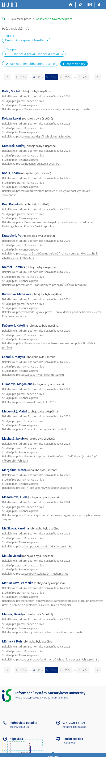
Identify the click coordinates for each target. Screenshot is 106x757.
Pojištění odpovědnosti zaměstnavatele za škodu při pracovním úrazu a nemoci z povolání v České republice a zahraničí (52, 603)
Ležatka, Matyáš (13, 357)
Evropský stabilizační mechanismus (46, 573)
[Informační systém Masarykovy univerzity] (9, 4)
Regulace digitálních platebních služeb (47, 136)
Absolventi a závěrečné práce (54, 19)
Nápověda (16, 738)
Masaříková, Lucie (14, 497)
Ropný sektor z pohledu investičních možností (53, 632)
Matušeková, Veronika (17, 583)
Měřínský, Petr (12, 641)
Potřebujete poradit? (23, 722)
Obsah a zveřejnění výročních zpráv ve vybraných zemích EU (61, 659)
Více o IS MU (22, 697)
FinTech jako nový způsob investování (48, 488)
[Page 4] (7, 77)
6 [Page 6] (65, 77)
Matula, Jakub (12, 556)
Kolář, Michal (11, 91)
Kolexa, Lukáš (12, 118)
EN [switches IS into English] (89, 4)
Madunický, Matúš (14, 411)
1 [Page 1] (21, 77)
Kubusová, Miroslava (16, 294)
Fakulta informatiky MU (55, 697)
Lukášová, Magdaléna (17, 384)
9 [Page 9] (83, 77)
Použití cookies (73, 738)
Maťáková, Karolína (15, 528)
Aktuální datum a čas (74, 726)
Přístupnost (69, 743)
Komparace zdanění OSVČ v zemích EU (48, 546)
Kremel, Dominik (13, 267)
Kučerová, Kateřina (15, 325)
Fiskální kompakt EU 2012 (40, 402)
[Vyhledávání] (80, 5)
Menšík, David (12, 614)
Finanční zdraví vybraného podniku (46, 429)
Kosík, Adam (11, 173)
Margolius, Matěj (14, 470)
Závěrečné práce (21, 19)
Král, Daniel (10, 204)
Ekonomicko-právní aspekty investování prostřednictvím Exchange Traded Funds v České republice (48, 224)
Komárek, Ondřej (13, 146)
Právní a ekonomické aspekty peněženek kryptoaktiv (57, 109)
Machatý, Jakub (13, 438)
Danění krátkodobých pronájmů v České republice (55, 285)
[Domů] (71, 5)
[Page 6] (97, 77)
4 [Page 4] (38, 77)
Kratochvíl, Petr (13, 236)
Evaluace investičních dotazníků (44, 375)
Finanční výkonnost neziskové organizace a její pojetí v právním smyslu (52, 517)
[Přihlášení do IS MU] (99, 5)
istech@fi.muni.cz (19, 726)
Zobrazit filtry (73, 64)
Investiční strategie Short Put (42, 163)
